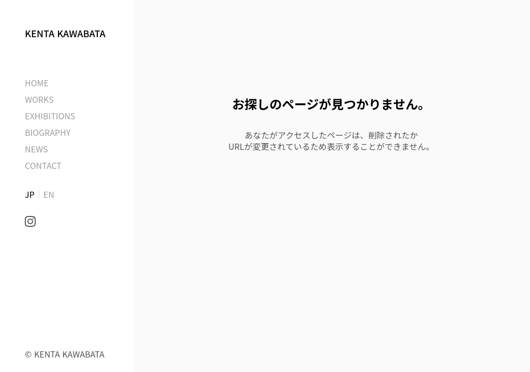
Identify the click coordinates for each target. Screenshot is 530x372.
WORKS (39, 99)
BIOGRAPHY (47, 132)
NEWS (36, 149)
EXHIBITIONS (50, 116)
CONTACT (43, 165)
